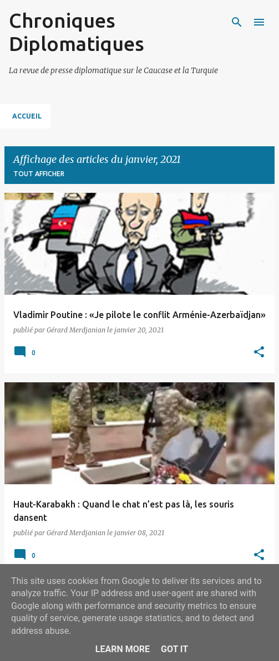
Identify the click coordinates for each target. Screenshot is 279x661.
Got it (174, 649)
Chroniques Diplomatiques (76, 32)
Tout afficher (38, 173)
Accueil (27, 116)
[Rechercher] (237, 22)
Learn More (122, 649)
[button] (259, 352)
